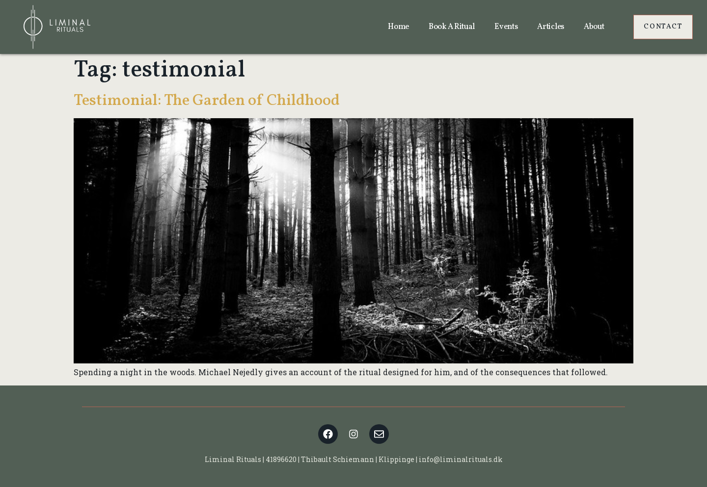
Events (505, 27)
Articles (550, 27)
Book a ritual (452, 27)
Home (398, 27)
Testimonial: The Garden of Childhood (207, 101)
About (594, 27)
